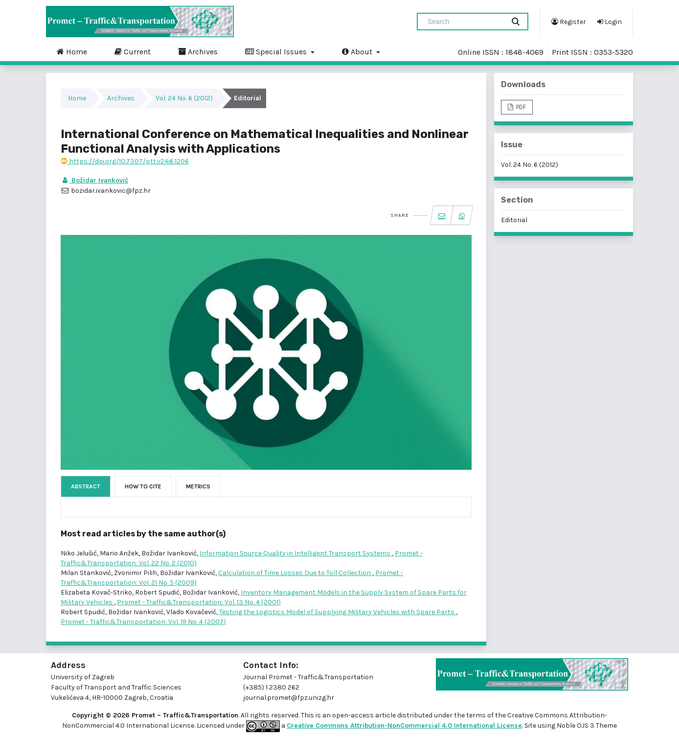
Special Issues (277, 51)
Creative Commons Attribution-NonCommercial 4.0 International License (404, 725)
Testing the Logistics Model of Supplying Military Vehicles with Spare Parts (337, 612)
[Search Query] (465, 21)
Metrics (198, 486)
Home (72, 51)
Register (568, 21)
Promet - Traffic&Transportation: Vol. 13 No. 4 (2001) (199, 602)
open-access (353, 715)
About (358, 51)
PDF (520, 107)
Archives (198, 51)
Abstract (85, 486)
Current (132, 51)
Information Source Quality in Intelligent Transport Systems (296, 553)
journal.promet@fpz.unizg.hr (288, 697)
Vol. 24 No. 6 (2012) (184, 98)
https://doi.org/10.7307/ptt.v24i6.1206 (125, 161)
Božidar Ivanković (94, 180)
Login (609, 21)
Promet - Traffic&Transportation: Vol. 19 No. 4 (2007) (143, 622)
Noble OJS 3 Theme (586, 725)
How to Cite (143, 486)
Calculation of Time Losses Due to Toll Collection (295, 573)
